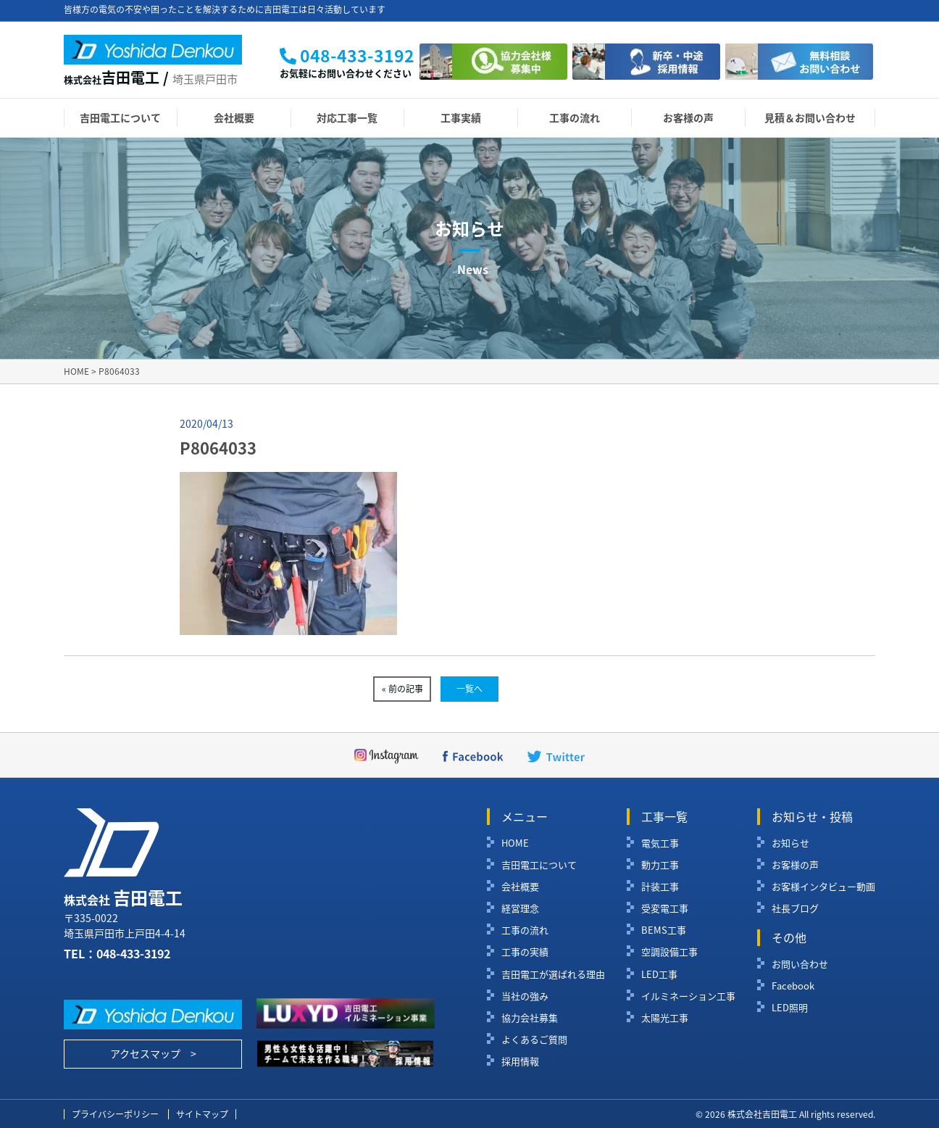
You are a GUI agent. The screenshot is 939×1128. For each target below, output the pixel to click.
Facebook (793, 985)
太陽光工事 (664, 1017)
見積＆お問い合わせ (810, 117)
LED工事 (659, 974)
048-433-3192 (133, 953)
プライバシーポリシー (115, 1114)
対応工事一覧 (347, 117)
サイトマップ (202, 1114)
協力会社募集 (529, 1017)
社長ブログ (795, 908)
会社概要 (234, 117)
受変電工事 (664, 908)
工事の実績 (524, 951)
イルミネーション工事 (688, 996)
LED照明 (790, 1007)
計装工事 (660, 886)
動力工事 (660, 864)
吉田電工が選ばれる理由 (553, 974)
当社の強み (524, 996)
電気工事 (660, 843)
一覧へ (469, 688)
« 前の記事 (402, 688)
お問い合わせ (800, 964)
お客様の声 (688, 117)
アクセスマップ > (153, 1053)
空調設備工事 (669, 951)
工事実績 (461, 117)
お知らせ (790, 843)
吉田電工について (120, 117)
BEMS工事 (663, 930)
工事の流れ (574, 117)
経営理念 (520, 908)
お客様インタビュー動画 (823, 886)
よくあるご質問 (534, 1039)
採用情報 (520, 1061)
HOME (515, 843)
